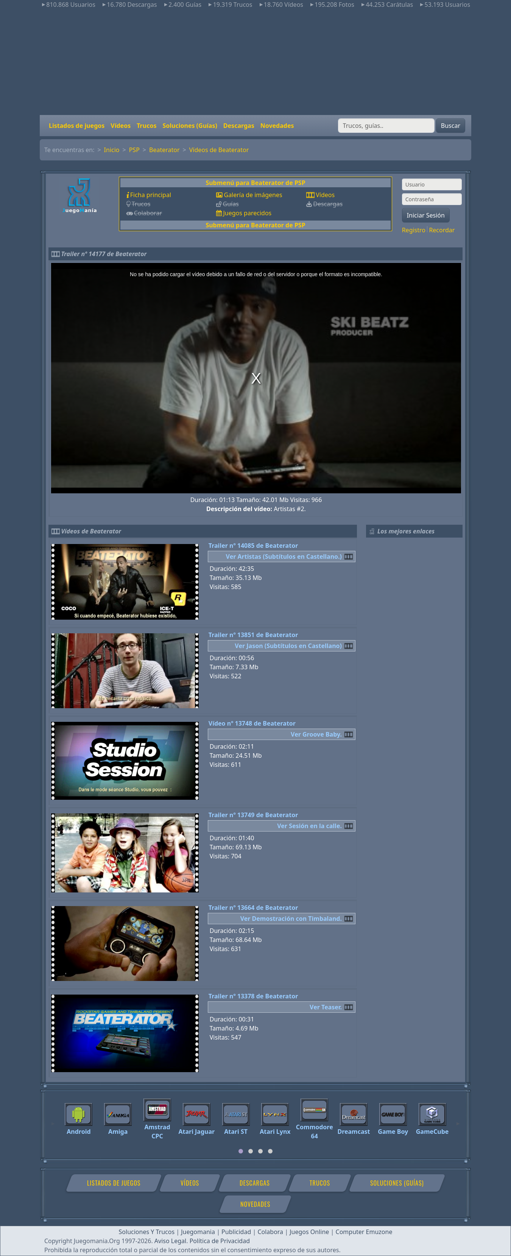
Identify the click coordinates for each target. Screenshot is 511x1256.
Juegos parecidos (247, 213)
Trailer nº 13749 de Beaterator (253, 815)
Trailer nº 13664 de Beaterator (253, 907)
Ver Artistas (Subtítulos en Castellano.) (284, 556)
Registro (413, 230)
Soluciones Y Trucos (147, 1232)
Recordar (442, 230)
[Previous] (53, 1120)
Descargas (238, 125)
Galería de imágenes (253, 195)
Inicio (112, 150)
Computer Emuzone (364, 1232)
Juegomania (198, 1232)
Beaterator (164, 150)
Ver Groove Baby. (316, 734)
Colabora (270, 1232)
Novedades (277, 125)
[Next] (458, 1120)
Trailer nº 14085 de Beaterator (253, 545)
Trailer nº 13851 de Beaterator (253, 635)
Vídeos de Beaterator (219, 150)
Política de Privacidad (220, 1241)
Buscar (450, 125)
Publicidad (236, 1232)
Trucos (146, 125)
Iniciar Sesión (426, 215)
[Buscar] (386, 125)
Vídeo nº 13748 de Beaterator (252, 723)
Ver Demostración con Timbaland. (291, 918)
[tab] (240, 1151)
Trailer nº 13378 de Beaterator (253, 996)
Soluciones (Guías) (189, 125)
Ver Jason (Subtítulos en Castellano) (288, 646)
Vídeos (121, 125)
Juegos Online (309, 1232)
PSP (134, 150)
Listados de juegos (76, 125)
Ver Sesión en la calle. (309, 826)
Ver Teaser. (326, 1007)
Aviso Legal (170, 1241)
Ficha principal (150, 195)
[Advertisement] (255, 62)
